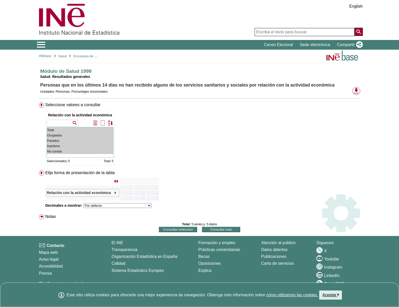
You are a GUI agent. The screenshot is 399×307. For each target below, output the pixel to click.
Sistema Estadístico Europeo (138, 270)
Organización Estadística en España (144, 256)
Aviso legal (49, 259)
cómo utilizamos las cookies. (292, 295)
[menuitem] (199, 135)
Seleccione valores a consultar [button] (72, 105)
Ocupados (80, 135)
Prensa (45, 273)
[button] (349, 44)
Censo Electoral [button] (278, 45)
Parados (80, 140)
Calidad (118, 263)
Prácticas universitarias (219, 249)
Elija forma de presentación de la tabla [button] (79, 173)
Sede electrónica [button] (315, 45)
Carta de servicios (277, 263)
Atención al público (278, 243)
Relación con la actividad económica (80, 115)
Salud (62, 56)
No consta (80, 151)
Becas (204, 256)
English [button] (356, 6)
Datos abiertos (274, 249)
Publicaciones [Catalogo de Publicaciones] (274, 256)
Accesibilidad (51, 266)
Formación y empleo (216, 243)
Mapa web (48, 252)
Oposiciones (209, 263)
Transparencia (125, 249)
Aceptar (330, 294)
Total (80, 130)
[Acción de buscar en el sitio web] (359, 32)
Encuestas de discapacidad (93, 56)
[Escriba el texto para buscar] (305, 32)
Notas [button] (50, 216)
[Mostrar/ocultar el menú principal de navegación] (41, 44)
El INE (117, 243)
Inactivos (80, 146)
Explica (205, 270)
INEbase (45, 56)
